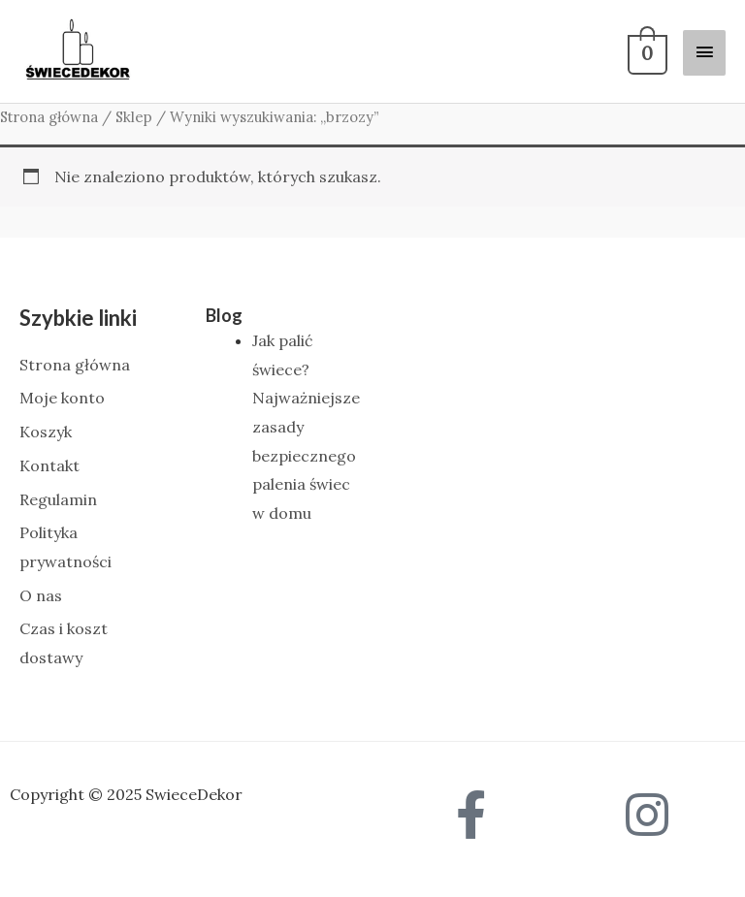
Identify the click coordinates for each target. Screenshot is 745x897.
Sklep (133, 117)
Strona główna (49, 117)
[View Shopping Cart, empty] (645, 51)
